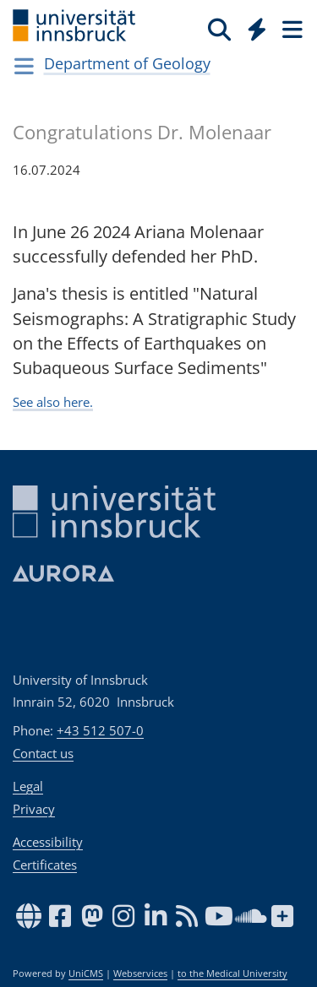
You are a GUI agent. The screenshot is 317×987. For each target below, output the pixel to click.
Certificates (45, 864)
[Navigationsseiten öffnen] (24, 66)
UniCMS (85, 973)
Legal (28, 786)
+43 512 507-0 (100, 730)
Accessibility (48, 841)
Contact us (43, 753)
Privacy (34, 808)
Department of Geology (127, 63)
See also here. (53, 401)
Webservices (140, 973)
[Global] (252, 26)
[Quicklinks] (257, 29)
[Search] (219, 29)
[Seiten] (290, 29)
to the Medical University (232, 973)
